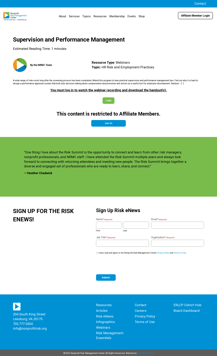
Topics (86, 16)
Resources (100, 16)
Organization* (162, 237)
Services (74, 16)
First (98, 230)
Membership (117, 16)
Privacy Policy (163, 253)
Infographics (105, 321)
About (62, 16)
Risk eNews (104, 316)
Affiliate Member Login (195, 15)
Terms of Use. (180, 253)
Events (131, 16)
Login (108, 100)
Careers (140, 310)
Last (125, 230)
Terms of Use (145, 321)
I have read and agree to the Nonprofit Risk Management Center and (142, 253)
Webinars (103, 327)
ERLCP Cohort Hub (187, 305)
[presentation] (117, 264)
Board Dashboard (187, 310)
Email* (159, 219)
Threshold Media (145, 352)
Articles (102, 310)
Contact (200, 4)
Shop (142, 16)
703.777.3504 (23, 323)
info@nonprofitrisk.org (30, 328)
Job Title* (105, 237)
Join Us (108, 123)
